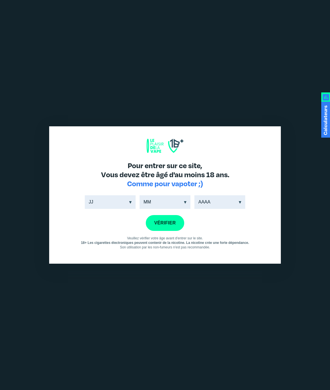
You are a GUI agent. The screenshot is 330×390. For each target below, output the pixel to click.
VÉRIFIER (165, 222)
